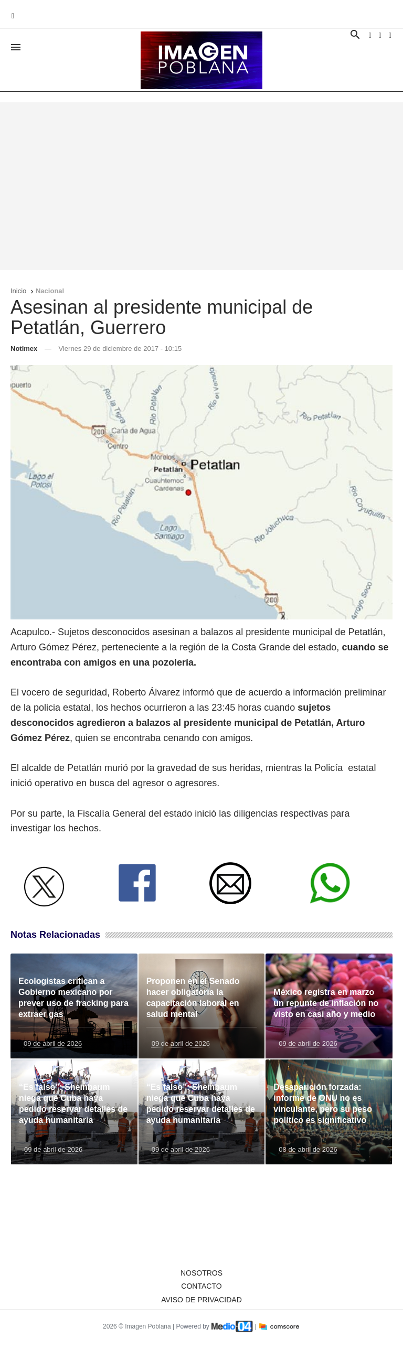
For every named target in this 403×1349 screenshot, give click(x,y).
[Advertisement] (201, 186)
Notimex (23, 348)
